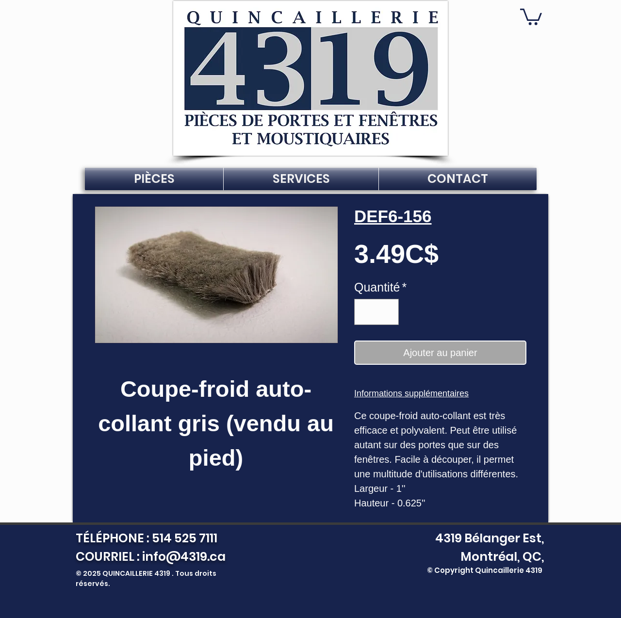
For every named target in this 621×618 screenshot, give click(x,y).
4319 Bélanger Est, (487, 538)
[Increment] (387, 312)
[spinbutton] (376, 312)
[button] (531, 16)
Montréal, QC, (502, 556)
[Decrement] (366, 312)
